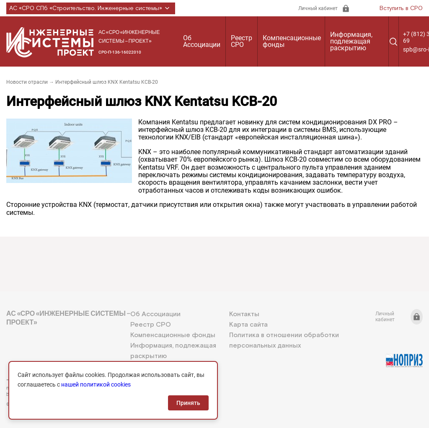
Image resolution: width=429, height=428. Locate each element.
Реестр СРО (241, 41)
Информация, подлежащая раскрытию (351, 41)
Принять (188, 403)
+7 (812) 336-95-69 (44, 380)
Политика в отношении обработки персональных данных (284, 340)
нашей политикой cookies (96, 384)
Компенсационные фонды (292, 41)
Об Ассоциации (201, 41)
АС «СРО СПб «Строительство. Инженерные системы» (90, 8)
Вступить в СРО (401, 8)
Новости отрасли (27, 82)
